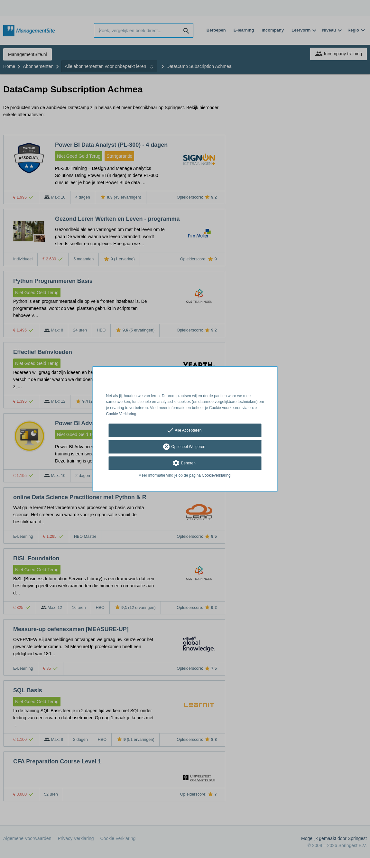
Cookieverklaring (216, 475)
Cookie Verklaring (121, 414)
